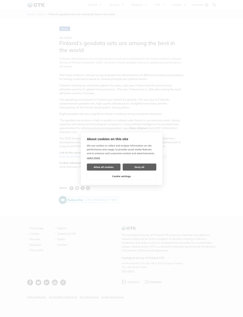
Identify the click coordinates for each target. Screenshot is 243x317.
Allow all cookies (104, 167)
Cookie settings (121, 176)
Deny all (139, 167)
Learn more (93, 157)
